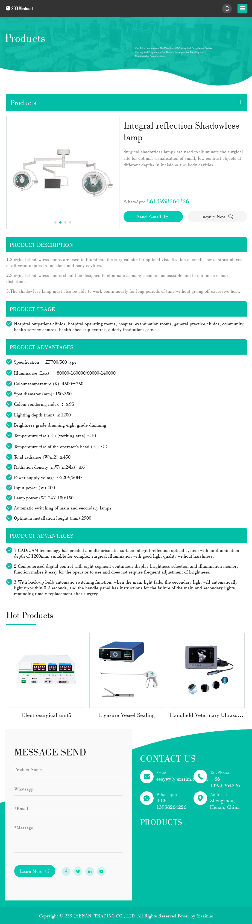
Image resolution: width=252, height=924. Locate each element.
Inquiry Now (217, 216)
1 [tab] (55, 222)
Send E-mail (153, 216)
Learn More (34, 871)
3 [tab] (65, 222)
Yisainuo (205, 916)
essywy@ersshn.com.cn (182, 778)
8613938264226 (167, 201)
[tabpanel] (63, 172)
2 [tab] (60, 222)
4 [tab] (70, 222)
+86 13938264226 (225, 782)
